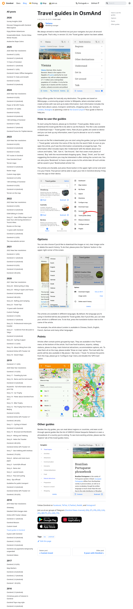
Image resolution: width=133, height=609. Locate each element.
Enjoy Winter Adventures (16, 31)
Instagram (91, 505)
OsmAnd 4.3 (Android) (15, 210)
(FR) (94, 510)
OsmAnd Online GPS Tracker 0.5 (18, 447)
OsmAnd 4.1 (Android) (15, 258)
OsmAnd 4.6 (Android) (15, 148)
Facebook (57, 505)
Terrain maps (11, 163)
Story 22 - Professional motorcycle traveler (19, 324)
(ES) (39, 513)
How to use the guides (116, 14)
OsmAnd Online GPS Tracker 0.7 (18, 417)
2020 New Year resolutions (16, 368)
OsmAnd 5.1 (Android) (15, 66)
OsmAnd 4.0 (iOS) (13, 265)
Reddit (79, 505)
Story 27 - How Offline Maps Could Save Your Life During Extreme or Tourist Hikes (19, 219)
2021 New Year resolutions (16, 282)
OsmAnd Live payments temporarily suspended (20, 550)
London (41, 109)
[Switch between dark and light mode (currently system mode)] (129, 3)
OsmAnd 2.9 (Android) (15, 545)
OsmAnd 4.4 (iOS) (13, 185)
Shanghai (48, 109)
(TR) (57, 513)
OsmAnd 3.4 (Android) (15, 428)
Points (113, 21)
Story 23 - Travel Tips (14, 305)
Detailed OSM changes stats (17, 511)
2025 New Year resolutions (16, 94)
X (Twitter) (72, 505)
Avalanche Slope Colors (15, 41)
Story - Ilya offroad (13, 479)
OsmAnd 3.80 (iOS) (13, 297)
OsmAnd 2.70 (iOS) (13, 454)
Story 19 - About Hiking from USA (19, 347)
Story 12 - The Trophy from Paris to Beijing (19, 408)
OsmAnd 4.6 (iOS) (13, 144)
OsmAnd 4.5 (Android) (15, 167)
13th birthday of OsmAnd (16, 182)
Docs (18, 3)
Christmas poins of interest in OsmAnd (17, 597)
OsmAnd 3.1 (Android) (15, 519)
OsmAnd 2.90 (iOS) (13, 421)
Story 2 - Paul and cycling (16, 476)
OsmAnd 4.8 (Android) (15, 116)
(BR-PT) (44, 513)
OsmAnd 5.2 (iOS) (13, 54)
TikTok (64, 505)
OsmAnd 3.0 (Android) (15, 538)
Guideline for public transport (17, 483)
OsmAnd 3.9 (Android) (15, 269)
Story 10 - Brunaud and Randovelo (19, 432)
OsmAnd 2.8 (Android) (15, 572)
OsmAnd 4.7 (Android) (15, 127)
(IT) (91, 510)
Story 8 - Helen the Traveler (17, 439)
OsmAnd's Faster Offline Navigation (20, 73)
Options (113, 18)
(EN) (87, 510)
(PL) (49, 513)
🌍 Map (43, 3)
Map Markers (11, 568)
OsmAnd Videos (12, 555)
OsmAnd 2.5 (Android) (15, 592)
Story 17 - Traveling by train (17, 375)
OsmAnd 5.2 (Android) (15, 58)
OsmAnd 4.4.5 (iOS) (14, 178)
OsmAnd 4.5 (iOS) (13, 152)
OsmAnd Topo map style (16, 602)
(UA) (103, 510)
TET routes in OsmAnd (15, 155)
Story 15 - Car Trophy (14, 393)
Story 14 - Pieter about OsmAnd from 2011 (20, 398)
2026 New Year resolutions (16, 51)
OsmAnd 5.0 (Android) (15, 84)
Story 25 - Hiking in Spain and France (20, 290)
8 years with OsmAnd (14, 534)
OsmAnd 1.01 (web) (14, 109)
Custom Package (13, 312)
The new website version (16, 241)
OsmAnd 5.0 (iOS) (13, 81)
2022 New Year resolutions (16, 250)
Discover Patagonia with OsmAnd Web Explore (19, 26)
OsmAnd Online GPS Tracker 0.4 (18, 491)
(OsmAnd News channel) (75, 510)
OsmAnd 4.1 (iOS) (13, 254)
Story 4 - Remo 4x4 (13, 468)
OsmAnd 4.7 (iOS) (13, 124)
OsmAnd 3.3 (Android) (15, 487)
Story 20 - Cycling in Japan (16, 340)
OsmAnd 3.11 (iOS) (13, 364)
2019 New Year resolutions (16, 504)
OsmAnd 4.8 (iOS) (13, 112)
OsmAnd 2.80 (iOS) (13, 443)
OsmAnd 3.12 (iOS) (13, 344)
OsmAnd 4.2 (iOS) (13, 237)
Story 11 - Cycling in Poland (17, 424)
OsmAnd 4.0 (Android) (15, 262)
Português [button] (81, 3)
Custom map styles (14, 174)
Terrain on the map (14, 193)
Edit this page (44, 541)
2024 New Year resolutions (16, 140)
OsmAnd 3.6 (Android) (15, 336)
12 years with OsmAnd (15, 230)
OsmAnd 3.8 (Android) (15, 293)
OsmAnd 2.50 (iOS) (13, 494)
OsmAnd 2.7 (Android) (15, 576)
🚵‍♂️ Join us (53, 3)
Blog (25, 3)
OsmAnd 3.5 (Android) (15, 383)
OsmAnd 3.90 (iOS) (13, 273)
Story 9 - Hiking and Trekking (17, 436)
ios (45, 537)
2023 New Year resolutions (16, 202)
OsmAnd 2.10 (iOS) (13, 541)
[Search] (116, 3)
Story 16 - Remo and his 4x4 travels (19, 379)
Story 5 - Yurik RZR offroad (16, 464)
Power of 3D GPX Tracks (15, 105)
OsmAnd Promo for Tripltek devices (19, 131)
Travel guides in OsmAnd (16, 530)
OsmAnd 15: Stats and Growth (18, 77)
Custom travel (12, 526)
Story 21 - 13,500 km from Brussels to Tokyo (20, 331)
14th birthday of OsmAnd (16, 120)
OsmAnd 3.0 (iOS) (13, 413)
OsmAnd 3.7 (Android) (15, 320)
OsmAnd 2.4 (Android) (15, 606)
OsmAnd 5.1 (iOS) (13, 69)
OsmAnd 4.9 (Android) (15, 101)
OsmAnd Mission (13, 522)
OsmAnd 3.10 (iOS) (13, 372)
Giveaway (10, 507)
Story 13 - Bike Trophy (15, 403)
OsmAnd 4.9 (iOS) (13, 97)
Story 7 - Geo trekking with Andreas (19, 451)
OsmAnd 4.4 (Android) (15, 189)
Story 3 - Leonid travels (15, 472)
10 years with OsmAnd (15, 308)
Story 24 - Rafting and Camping (18, 301)
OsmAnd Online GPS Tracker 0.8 (18, 351)
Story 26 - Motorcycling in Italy (18, 286)
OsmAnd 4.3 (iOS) (13, 206)
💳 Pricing (33, 3)
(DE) (98, 510)
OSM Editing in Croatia (15, 214)
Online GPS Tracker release (16, 515)
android (51, 537)
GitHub (95, 3)
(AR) (53, 513)
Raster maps (11, 171)
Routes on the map (14, 226)
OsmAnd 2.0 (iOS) (13, 564)
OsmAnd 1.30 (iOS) (13, 583)
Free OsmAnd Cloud (14, 159)
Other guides (115, 24)
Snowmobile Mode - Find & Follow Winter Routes (19, 36)
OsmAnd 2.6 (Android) (15, 579)
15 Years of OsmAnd (14, 62)
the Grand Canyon (77, 109)
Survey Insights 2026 (14, 21)
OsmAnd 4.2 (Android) (15, 234)
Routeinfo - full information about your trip (19, 388)
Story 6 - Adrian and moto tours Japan (18, 459)
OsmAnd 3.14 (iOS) (13, 316)
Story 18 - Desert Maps (15, 355)
